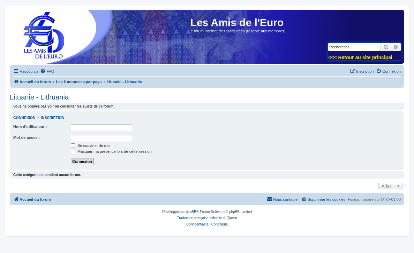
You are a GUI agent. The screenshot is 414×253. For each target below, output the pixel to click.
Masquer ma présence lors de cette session (111, 151)
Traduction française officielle (199, 218)
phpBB (191, 212)
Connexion (24, 118)
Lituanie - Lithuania (39, 97)
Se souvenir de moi (90, 145)
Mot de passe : (26, 137)
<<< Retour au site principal (360, 57)
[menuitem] (47, 71)
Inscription (53, 118)
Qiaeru (231, 218)
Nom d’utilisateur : (30, 127)
